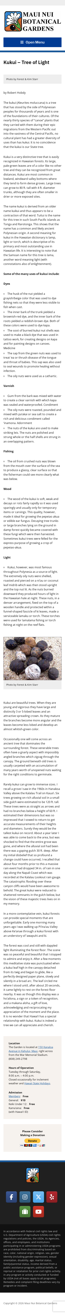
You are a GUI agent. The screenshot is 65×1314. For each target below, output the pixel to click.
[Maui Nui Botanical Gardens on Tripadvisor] (25, 1211)
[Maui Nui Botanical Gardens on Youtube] (38, 1211)
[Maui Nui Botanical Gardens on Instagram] (25, 1197)
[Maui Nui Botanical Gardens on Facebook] (11, 1197)
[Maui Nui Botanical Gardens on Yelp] (51, 1197)
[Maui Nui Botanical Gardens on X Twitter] (38, 1197)
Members (14, 1096)
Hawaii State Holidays (37, 1083)
